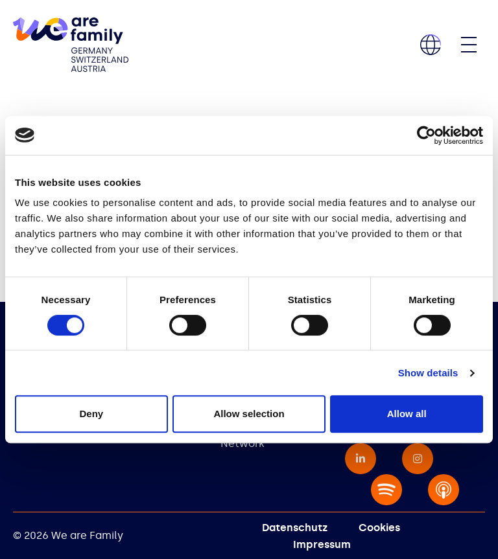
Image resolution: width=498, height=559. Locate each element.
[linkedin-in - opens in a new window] (360, 458)
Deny (91, 413)
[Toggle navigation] (469, 45)
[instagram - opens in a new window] (417, 458)
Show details (428, 372)
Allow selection (248, 413)
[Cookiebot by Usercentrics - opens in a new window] (426, 135)
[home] (70, 44)
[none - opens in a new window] (386, 489)
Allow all (407, 413)
